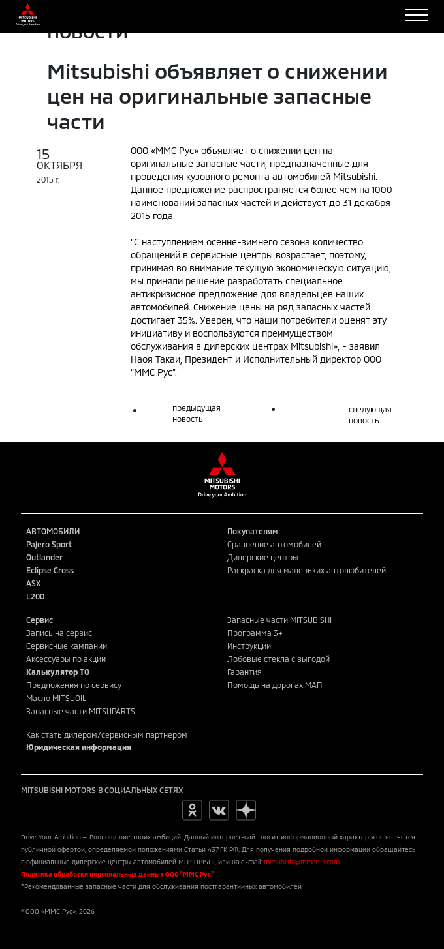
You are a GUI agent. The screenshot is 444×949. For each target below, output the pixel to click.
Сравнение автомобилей (274, 544)
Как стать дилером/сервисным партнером (106, 734)
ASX (33, 583)
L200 (35, 596)
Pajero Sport (49, 544)
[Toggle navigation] (416, 15)
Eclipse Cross (50, 570)
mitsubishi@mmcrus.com (302, 862)
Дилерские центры (262, 557)
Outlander (44, 557)
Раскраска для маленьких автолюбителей (306, 570)
